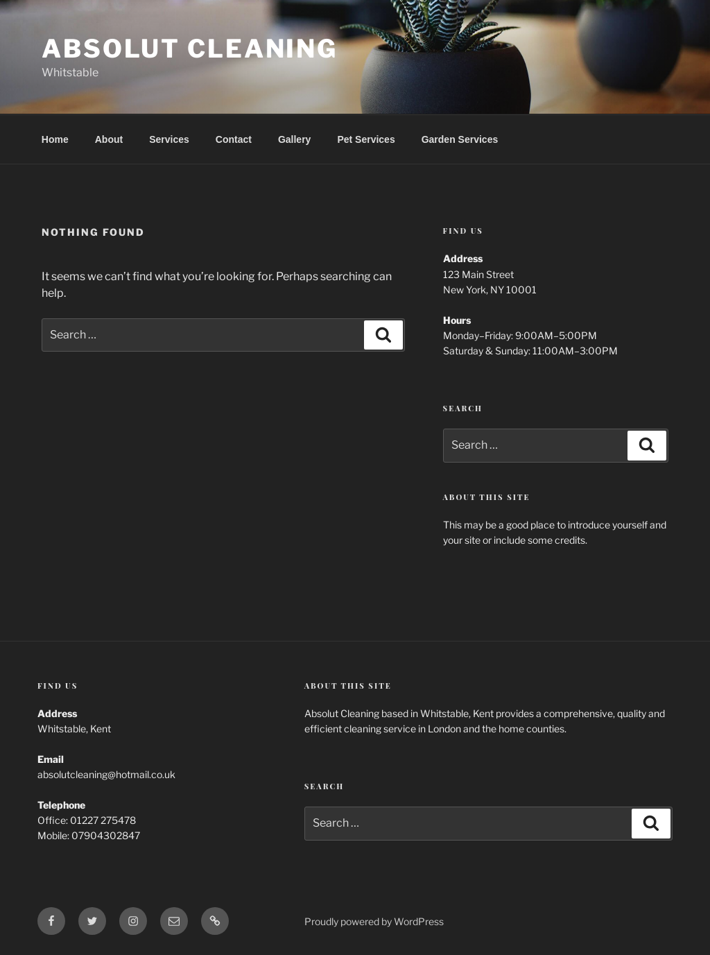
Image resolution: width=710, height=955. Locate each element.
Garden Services (460, 139)
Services (169, 139)
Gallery (294, 139)
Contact (234, 139)
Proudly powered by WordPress (374, 921)
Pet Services (366, 139)
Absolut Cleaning (190, 48)
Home (55, 139)
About (109, 139)
